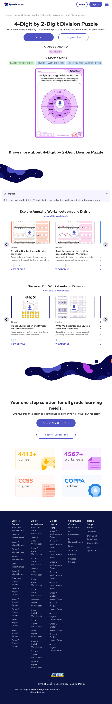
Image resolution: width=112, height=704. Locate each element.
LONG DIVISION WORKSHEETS (84, 63)
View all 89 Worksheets (56, 216)
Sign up (96, 4)
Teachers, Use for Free (56, 434)
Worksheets (24, 15)
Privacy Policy (60, 683)
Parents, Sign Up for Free (56, 423)
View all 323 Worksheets (56, 290)
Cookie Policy (77, 683)
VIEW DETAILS (18, 269)
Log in (82, 4)
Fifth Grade (45, 15)
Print (38, 37)
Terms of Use (44, 683)
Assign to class (73, 37)
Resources (11, 15)
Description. (55, 193)
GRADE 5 (55, 51)
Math (35, 15)
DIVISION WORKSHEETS (50, 63)
